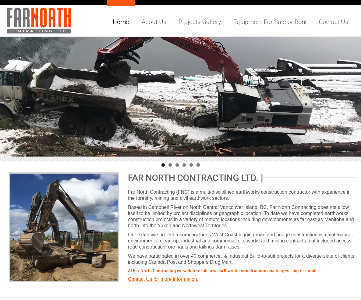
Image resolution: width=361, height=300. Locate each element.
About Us (153, 22)
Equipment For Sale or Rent (270, 22)
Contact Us (333, 22)
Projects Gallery (200, 22)
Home (121, 22)
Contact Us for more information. (163, 279)
